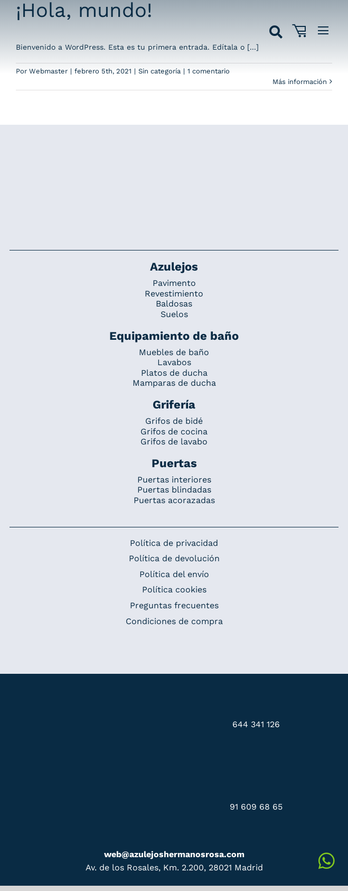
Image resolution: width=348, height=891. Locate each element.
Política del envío (174, 574)
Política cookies (174, 589)
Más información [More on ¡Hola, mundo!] (299, 82)
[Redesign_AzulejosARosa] (174, 160)
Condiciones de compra (174, 621)
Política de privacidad (174, 543)
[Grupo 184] (34, 14)
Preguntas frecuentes (174, 605)
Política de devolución (174, 558)
